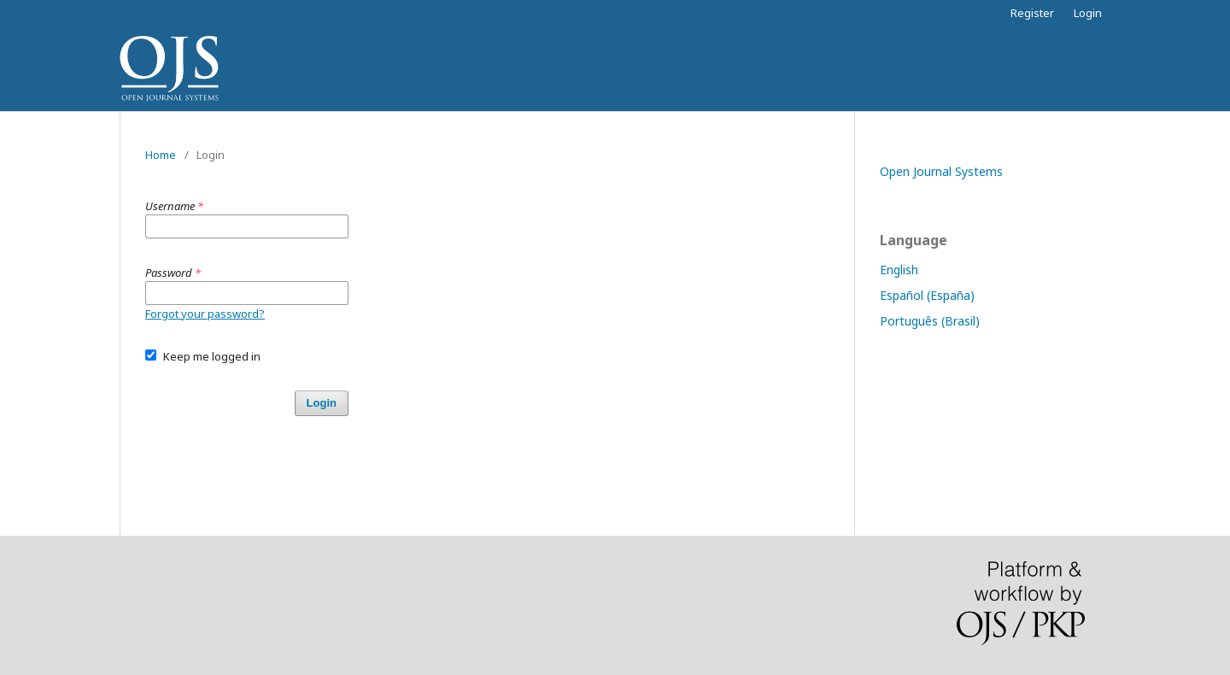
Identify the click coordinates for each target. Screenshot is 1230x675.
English (899, 269)
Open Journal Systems (941, 171)
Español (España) (927, 295)
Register (1032, 13)
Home (160, 154)
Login (1088, 13)
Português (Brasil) (930, 321)
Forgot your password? (205, 313)
